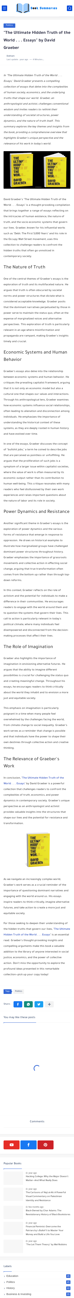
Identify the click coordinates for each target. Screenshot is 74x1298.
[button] (18, 1004)
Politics (9, 25)
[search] (69, 8)
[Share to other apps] (49, 1004)
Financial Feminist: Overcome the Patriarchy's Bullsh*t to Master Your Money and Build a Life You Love (45, 1231)
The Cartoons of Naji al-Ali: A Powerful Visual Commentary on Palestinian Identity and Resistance (46, 1196)
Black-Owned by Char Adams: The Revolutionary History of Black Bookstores (48, 1213)
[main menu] (4, 8)
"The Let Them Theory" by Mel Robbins (46, 1245)
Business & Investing (38, 1294)
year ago (32, 1173)
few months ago (36, 1207)
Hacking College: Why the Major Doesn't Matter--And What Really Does (47, 1178)
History (38, 1287)
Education (38, 1275)
